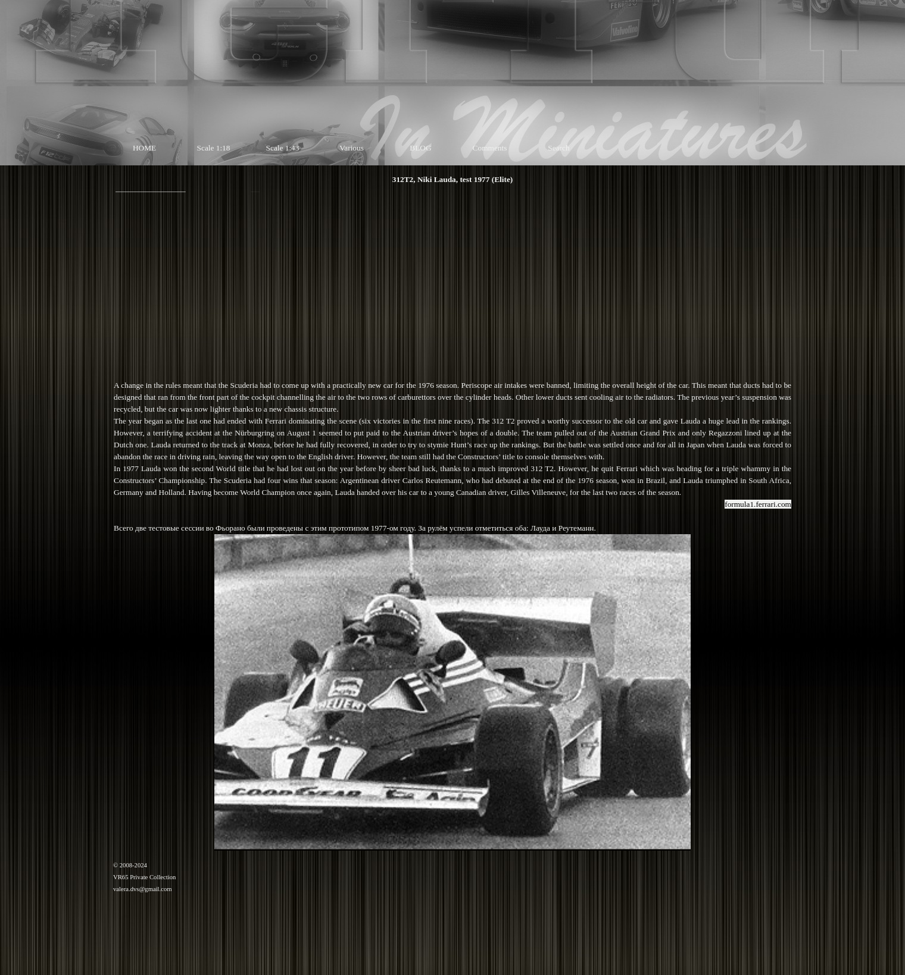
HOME (144, 147)
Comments (490, 147)
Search (558, 147)
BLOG (420, 147)
